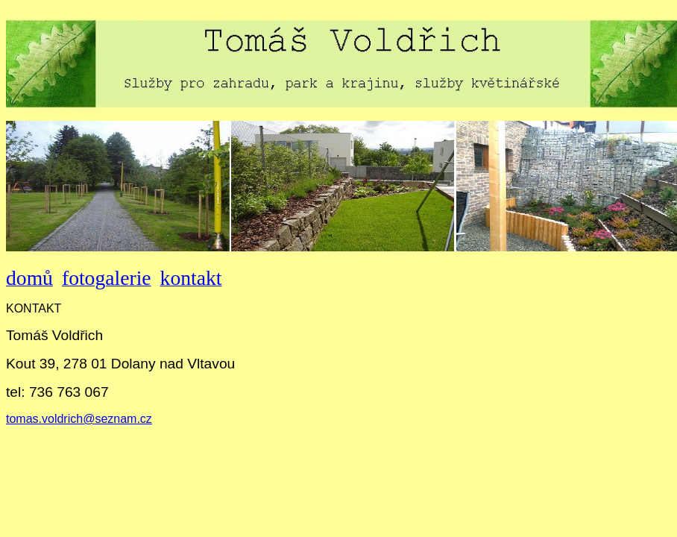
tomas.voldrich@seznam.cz (79, 418)
